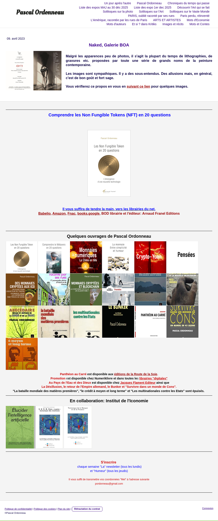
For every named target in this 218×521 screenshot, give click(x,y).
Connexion (207, 508)
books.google (88, 213)
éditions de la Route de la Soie (135, 374)
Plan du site (64, 509)
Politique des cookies (45, 509)
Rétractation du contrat (87, 509)
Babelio (44, 213)
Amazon (59, 213)
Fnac (71, 213)
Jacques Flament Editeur (138, 382)
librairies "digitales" (153, 378)
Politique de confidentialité (18, 509)
